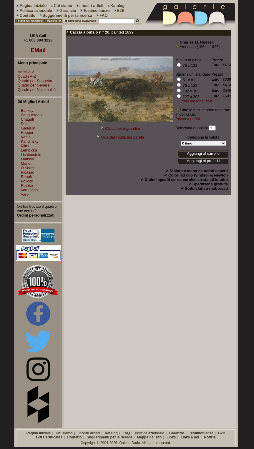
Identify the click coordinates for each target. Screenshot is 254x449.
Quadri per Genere (32, 85)
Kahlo (26, 137)
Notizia (209, 437)
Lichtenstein (31, 154)
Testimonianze (201, 433)
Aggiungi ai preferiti (203, 161)
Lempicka (29, 150)
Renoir (26, 176)
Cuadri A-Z (25, 76)
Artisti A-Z (24, 72)
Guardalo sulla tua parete (122, 137)
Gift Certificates (49, 437)
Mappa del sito (149, 437)
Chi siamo (64, 433)
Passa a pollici (187, 119)
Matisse (27, 159)
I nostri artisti (88, 433)
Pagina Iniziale (38, 433)
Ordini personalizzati (196, 101)
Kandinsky (30, 141)
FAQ (126, 433)
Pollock (27, 181)
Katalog (111, 433)
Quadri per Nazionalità (35, 89)
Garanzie (176, 433)
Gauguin (28, 128)
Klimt (25, 146)
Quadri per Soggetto (33, 81)
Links (171, 437)
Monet (26, 163)
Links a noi (190, 437)
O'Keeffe (28, 168)
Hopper (27, 132)
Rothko (27, 185)
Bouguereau (31, 115)
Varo (25, 194)
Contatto (74, 437)
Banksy (27, 110)
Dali (24, 124)
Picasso (27, 172)
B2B (221, 433)
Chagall (27, 119)
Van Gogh (29, 190)
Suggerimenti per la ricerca (109, 437)
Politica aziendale (149, 433)
